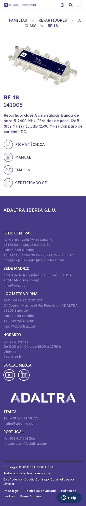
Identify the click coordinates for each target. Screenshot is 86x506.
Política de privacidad (40, 491)
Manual (23, 157)
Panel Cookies (30, 496)
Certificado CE (31, 182)
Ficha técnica (30, 144)
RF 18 (53, 25)
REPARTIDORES (52, 20)
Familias (18, 20)
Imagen (23, 170)
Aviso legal (11, 491)
